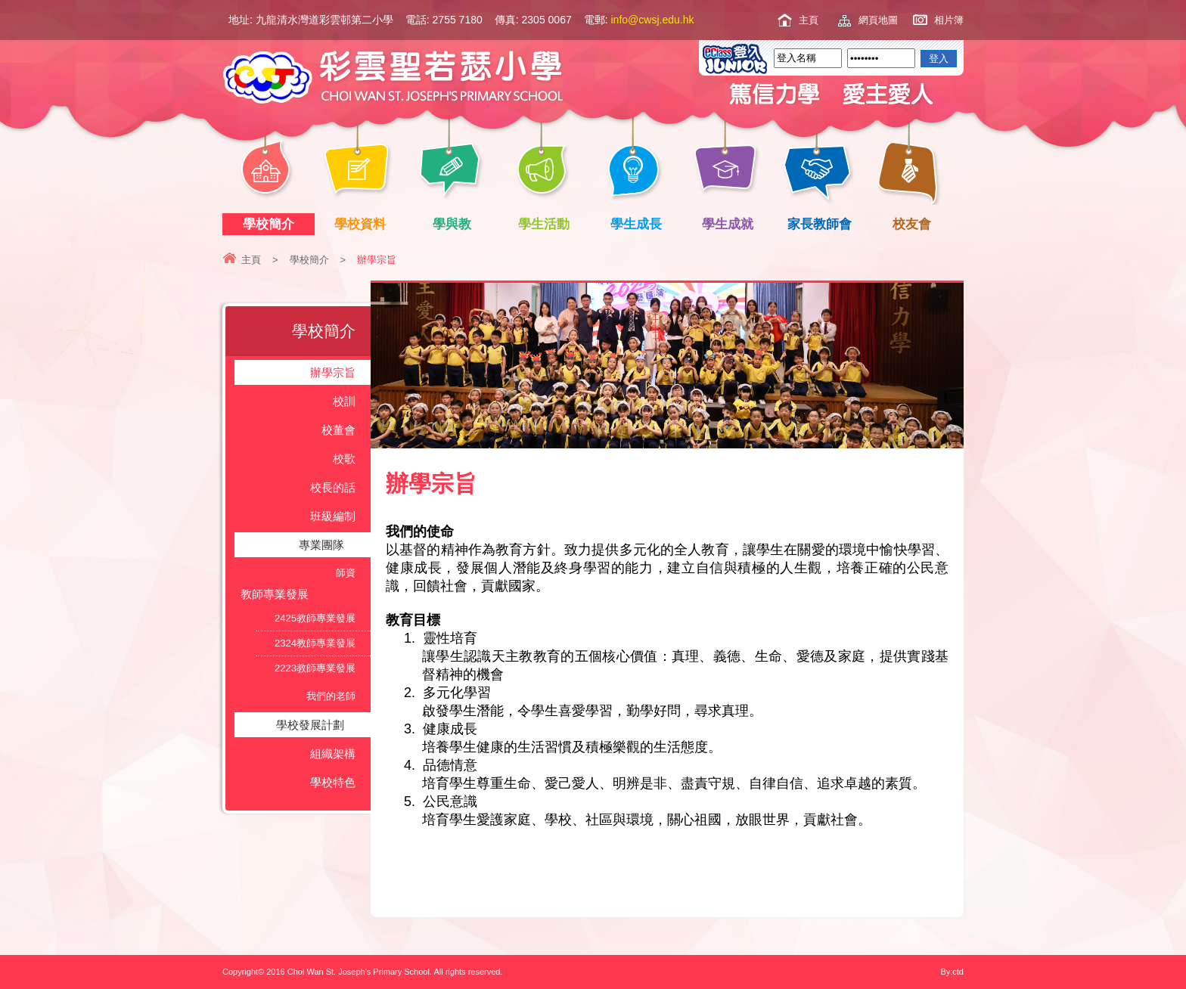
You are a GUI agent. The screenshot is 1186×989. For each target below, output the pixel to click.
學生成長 (638, 224)
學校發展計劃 (310, 724)
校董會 (338, 429)
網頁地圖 (878, 20)
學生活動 (547, 224)
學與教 (454, 224)
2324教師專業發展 (315, 643)
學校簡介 (271, 224)
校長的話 (332, 487)
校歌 (344, 458)
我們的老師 (330, 696)
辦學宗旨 (332, 372)
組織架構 (332, 753)
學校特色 (332, 782)
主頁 (808, 20)
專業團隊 (321, 544)
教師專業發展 (275, 594)
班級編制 (332, 516)
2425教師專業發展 (315, 618)
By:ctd (952, 971)
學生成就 (731, 224)
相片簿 (949, 20)
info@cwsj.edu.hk (652, 20)
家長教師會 (822, 224)
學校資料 (363, 224)
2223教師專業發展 (315, 668)
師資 (345, 572)
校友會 (909, 222)
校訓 (344, 401)
